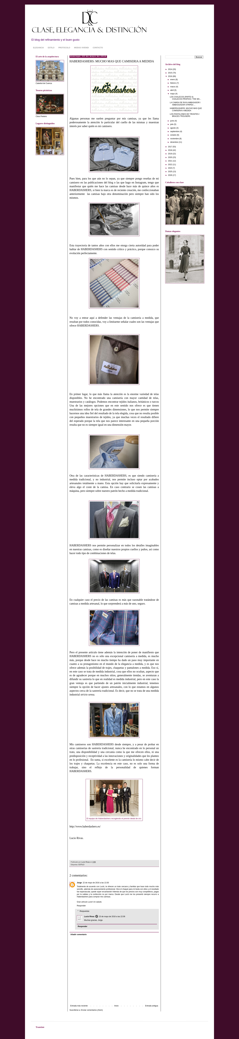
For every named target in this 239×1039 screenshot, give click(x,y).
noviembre (174, 139)
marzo (173, 87)
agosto (173, 128)
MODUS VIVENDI (81, 48)
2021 (170, 161)
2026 (170, 175)
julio (172, 124)
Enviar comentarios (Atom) (92, 1010)
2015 (170, 73)
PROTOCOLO (64, 48)
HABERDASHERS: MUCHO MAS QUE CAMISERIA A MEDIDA (186, 109)
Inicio (116, 1006)
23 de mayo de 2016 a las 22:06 (112, 916)
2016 (170, 76)
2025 (170, 171)
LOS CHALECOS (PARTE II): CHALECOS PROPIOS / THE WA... (185, 98)
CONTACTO (98, 48)
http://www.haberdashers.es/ (85, 826)
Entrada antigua (151, 1006)
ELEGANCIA (38, 48)
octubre (173, 135)
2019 (170, 154)
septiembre (175, 131)
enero (172, 79)
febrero (173, 83)
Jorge (79, 883)
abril (172, 90)
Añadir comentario (78, 934)
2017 (170, 147)
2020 (170, 157)
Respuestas (84, 911)
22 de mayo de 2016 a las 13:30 (96, 883)
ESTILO (51, 48)
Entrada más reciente (79, 1006)
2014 (170, 69)
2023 (170, 168)
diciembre (174, 142)
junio (172, 121)
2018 (170, 150)
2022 (170, 164)
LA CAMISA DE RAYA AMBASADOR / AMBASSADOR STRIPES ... (185, 103)
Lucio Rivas (89, 916)
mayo (172, 94)
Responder (81, 906)
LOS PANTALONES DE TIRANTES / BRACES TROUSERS (185, 115)
